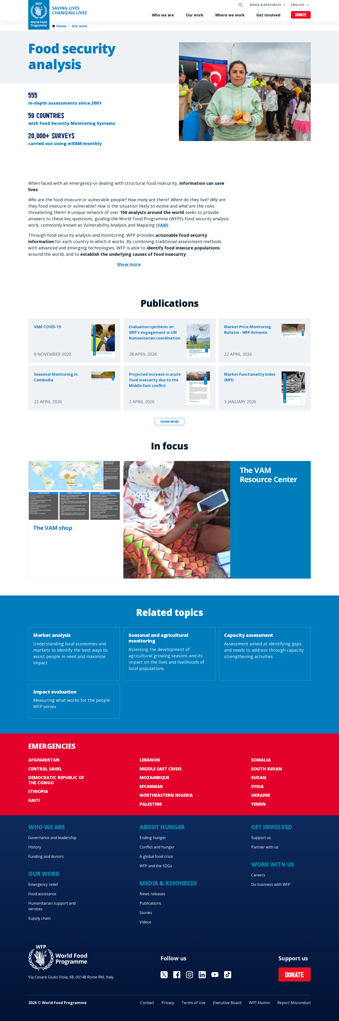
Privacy (167, 1002)
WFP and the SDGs (156, 865)
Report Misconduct (294, 1002)
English (297, 5)
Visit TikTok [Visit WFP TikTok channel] (227, 974)
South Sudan (266, 769)
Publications (150, 903)
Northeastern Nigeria (166, 795)
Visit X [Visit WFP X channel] (164, 974)
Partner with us (264, 847)
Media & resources (265, 5)
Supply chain (39, 918)
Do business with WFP (270, 884)
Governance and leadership (52, 837)
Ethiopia (38, 791)
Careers (258, 875)
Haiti (34, 800)
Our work (194, 15)
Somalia (261, 760)
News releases (152, 893)
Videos (145, 922)
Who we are (163, 15)
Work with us (272, 864)
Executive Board (227, 1002)
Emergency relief (43, 884)
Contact (147, 1002)
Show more (169, 422)
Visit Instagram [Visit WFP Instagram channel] (189, 974)
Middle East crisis (161, 769)
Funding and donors (46, 856)
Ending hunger (153, 837)
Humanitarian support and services (52, 906)
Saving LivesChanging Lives (69, 10)
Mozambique (154, 777)
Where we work (230, 15)
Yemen (258, 804)
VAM (162, 225)
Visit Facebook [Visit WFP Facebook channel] (176, 974)
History (34, 847)
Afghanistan (44, 760)
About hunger (162, 827)
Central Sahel (45, 769)
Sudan (258, 777)
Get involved (268, 15)
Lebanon (150, 760)
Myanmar (151, 786)
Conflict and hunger (157, 847)
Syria (257, 786)
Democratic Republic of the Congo (56, 780)
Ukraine (260, 795)
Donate (301, 15)
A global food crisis (156, 856)
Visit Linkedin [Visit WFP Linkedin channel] (202, 974)
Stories (146, 912)
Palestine (151, 804)
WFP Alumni (259, 1002)
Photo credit (305, 136)
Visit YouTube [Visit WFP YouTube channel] (214, 974)
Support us (261, 837)
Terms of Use (194, 1002)
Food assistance (42, 893)
